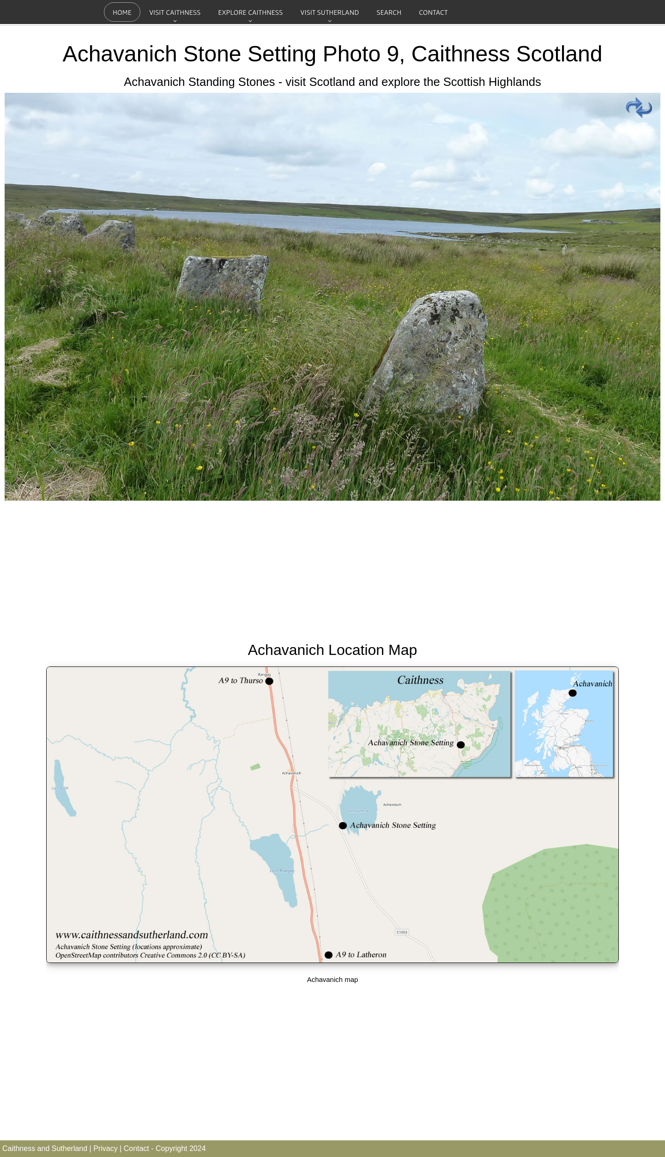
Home (122, 12)
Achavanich (120, 54)
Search (388, 12)
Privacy (105, 1148)
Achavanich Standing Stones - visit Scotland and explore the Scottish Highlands (332, 81)
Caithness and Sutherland (44, 1148)
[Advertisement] (332, 569)
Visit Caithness (174, 12)
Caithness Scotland (507, 54)
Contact (433, 12)
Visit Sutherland (329, 12)
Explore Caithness (250, 12)
